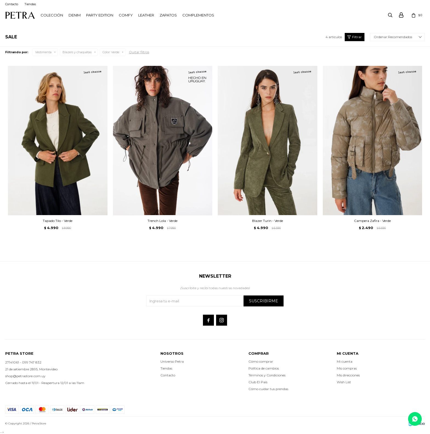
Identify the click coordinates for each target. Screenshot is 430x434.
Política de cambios (263, 368)
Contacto (11, 4)
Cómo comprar (260, 361)
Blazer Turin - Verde (267, 221)
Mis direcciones (348, 375)
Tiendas (30, 4)
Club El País (257, 382)
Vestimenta (43, 52)
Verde (111, 52)
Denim (75, 15)
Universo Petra (172, 361)
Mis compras (347, 368)
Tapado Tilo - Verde (57, 221)
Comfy (126, 15)
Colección (52, 15)
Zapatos (168, 15)
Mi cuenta (344, 361)
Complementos (198, 15)
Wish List (344, 382)
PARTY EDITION (99, 15)
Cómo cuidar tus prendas (268, 389)
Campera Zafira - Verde (372, 221)
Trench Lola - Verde (162, 221)
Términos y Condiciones (266, 375)
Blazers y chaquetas (77, 52)
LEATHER (146, 15)
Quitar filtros (139, 52)
